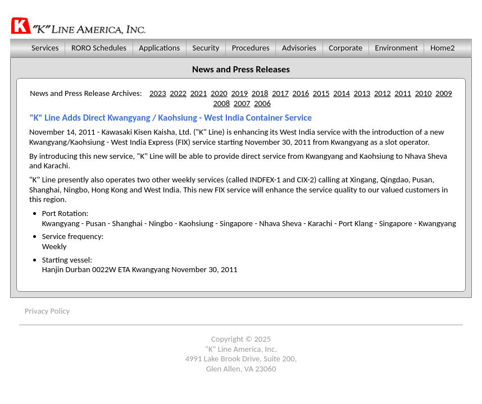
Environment (396, 48)
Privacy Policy (47, 311)
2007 (242, 103)
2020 (219, 93)
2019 (239, 93)
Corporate (345, 48)
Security (205, 48)
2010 (423, 93)
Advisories (299, 48)
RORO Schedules (99, 48)
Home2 (443, 48)
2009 (443, 93)
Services (44, 48)
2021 (198, 93)
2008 (221, 103)
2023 (157, 93)
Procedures (250, 48)
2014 (341, 93)
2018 (260, 93)
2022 (178, 93)
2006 (262, 103)
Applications (159, 48)
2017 (280, 93)
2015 (321, 93)
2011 (402, 93)
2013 (362, 93)
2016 (300, 93)
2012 (382, 93)
